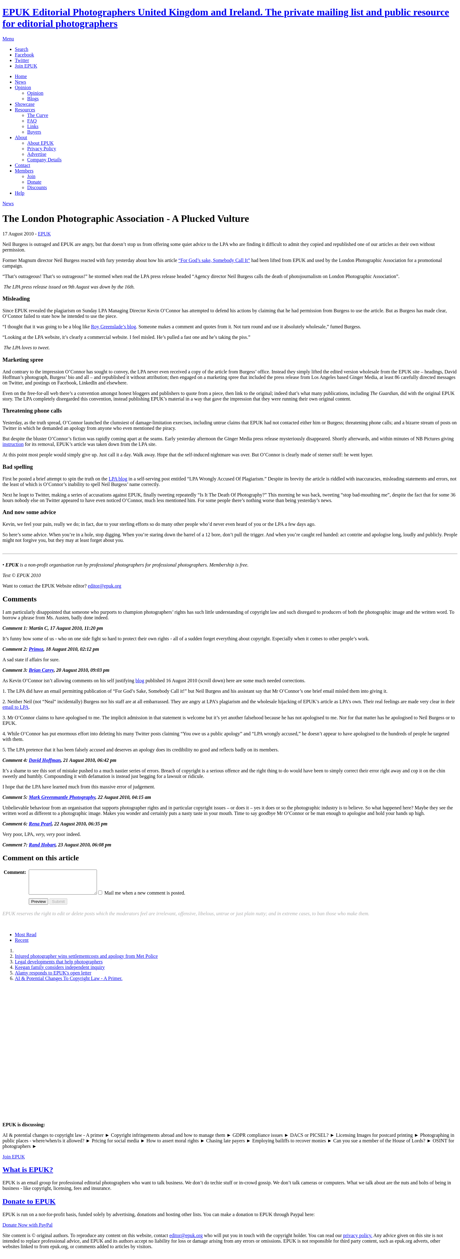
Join (31, 176)
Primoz (36, 649)
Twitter (22, 60)
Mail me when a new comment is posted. (152, 897)
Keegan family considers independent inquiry (60, 971)
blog (118, 478)
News (20, 82)
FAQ (32, 120)
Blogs (33, 98)
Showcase (25, 104)
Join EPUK (26, 66)
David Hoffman (45, 760)
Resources (25, 109)
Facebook (24, 54)
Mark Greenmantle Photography (62, 797)
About (21, 137)
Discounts (37, 187)
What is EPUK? (27, 1174)
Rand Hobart (42, 844)
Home (21, 76)
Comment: (15, 872)
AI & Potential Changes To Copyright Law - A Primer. (69, 983)
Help (19, 193)
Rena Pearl (40, 823)
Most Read (25, 939)
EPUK (44, 233)
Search (21, 49)
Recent (21, 944)
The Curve (37, 115)
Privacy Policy (41, 148)
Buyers (34, 132)
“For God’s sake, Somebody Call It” (214, 260)
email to (15, 707)
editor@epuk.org (104, 585)
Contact (22, 165)
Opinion (23, 87)
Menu (8, 38)
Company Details (44, 159)
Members (24, 170)
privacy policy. (357, 1240)
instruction (12, 444)
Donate (34, 182)
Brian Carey (41, 670)
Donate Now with (27, 1229)
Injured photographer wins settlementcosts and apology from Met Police (86, 960)
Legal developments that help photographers (58, 966)
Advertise (36, 154)
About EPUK (40, 143)
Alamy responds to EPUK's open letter (53, 977)
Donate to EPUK (29, 1206)
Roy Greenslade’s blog (113, 326)
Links (32, 126)
